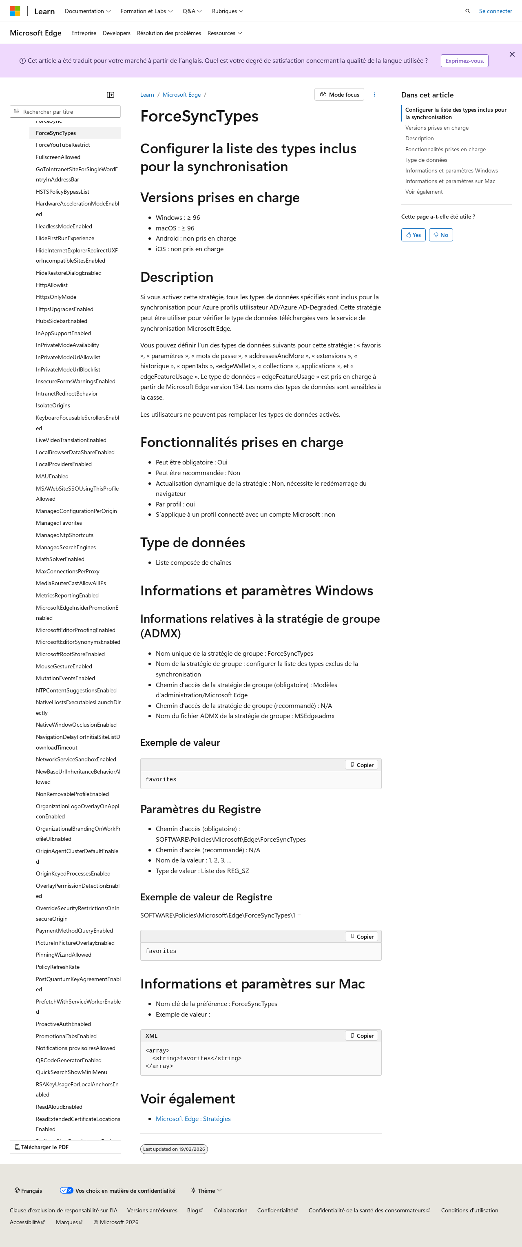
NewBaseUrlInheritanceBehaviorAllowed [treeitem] (78, 776)
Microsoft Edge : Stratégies (193, 1118)
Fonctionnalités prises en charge (445, 149)
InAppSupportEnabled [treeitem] (63, 333)
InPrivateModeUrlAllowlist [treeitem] (68, 357)
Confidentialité (275, 1210)
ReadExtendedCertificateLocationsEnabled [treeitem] (78, 1124)
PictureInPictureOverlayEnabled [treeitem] (75, 942)
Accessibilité (25, 1222)
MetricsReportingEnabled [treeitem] (67, 595)
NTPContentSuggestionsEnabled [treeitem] (76, 690)
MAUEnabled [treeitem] (52, 476)
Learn (147, 94)
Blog (192, 1210)
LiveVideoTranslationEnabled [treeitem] (71, 440)
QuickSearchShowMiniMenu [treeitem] (71, 1072)
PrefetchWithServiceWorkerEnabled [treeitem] (78, 1006)
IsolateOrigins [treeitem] (53, 405)
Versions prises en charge (437, 127)
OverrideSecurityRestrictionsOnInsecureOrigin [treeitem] (77, 913)
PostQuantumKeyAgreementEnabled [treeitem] (78, 984)
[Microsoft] (15, 11)
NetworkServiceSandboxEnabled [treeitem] (76, 759)
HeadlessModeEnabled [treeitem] (64, 226)
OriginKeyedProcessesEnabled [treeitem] (73, 873)
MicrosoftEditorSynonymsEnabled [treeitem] (78, 642)
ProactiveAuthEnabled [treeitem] (63, 1024)
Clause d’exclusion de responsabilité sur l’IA (63, 1210)
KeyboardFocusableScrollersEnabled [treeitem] (77, 422)
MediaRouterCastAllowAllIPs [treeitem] (71, 583)
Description (419, 138)
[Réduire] (110, 94)
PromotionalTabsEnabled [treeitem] (66, 1036)
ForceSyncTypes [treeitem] (56, 133)
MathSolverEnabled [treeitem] (60, 559)
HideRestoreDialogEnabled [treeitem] (69, 272)
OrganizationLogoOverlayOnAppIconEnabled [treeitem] (77, 811)
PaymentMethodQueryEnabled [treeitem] (74, 930)
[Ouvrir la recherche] (468, 11)
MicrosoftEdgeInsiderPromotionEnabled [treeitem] (77, 613)
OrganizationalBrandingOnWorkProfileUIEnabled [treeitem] (78, 834)
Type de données (426, 160)
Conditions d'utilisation (469, 1210)
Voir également (424, 191)
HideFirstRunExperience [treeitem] (65, 238)
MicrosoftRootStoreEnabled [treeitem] (70, 654)
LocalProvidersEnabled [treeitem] (64, 464)
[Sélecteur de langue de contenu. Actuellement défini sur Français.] (28, 1190)
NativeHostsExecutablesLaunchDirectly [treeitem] (78, 707)
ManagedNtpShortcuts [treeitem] (64, 535)
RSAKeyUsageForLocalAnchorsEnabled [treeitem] (77, 1089)
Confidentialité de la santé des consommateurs (367, 1210)
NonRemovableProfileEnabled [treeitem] (72, 794)
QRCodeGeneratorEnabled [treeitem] (69, 1060)
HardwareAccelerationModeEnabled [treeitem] (77, 208)
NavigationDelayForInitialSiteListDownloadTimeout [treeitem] (78, 742)
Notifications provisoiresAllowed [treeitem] (75, 1048)
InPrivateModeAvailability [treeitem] (67, 345)
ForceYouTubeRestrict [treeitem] (63, 144)
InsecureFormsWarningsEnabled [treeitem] (75, 381)
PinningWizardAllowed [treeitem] (63, 954)
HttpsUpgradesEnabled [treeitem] (64, 309)
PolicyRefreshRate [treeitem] (58, 967)
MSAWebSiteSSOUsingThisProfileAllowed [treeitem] (77, 493)
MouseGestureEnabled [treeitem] (64, 666)
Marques (67, 1222)
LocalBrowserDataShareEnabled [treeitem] (75, 452)
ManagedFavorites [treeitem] (59, 522)
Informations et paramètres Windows (451, 170)
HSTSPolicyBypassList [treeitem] (62, 191)
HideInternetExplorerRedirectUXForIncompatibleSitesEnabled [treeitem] (77, 255)
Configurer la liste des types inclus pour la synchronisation (456, 113)
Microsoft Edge (182, 94)
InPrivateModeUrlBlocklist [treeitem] (68, 369)
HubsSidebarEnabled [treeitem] (61, 321)
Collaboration (231, 1210)
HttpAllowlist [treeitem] (52, 285)
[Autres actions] (374, 94)
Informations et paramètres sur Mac (450, 181)
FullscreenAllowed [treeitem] (58, 157)
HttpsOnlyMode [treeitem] (56, 297)
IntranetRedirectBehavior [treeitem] (67, 393)
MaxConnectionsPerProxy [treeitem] (68, 571)
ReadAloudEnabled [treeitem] (59, 1106)
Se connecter (495, 11)
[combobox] (65, 111)
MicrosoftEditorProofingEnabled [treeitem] (75, 630)
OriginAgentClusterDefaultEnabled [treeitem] (77, 856)
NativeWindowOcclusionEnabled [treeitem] (76, 724)
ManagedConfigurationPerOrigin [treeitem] (76, 511)
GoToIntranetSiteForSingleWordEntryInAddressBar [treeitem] (77, 174)
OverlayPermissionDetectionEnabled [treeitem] (77, 891)
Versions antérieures (152, 1210)
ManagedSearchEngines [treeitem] (66, 547)
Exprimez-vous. (465, 60)
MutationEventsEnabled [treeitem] (65, 678)
